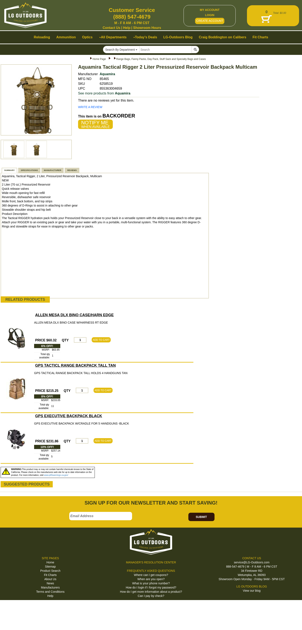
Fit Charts (50, 575)
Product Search (50, 570)
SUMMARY (9, 170)
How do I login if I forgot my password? (151, 587)
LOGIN (209, 15)
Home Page (99, 59)
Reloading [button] (42, 37)
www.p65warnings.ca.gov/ (56, 475)
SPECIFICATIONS (29, 170)
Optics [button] (87, 37)
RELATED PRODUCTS (25, 299)
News (50, 583)
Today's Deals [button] (145, 37)
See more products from (104, 93)
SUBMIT (201, 517)
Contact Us (111, 28)
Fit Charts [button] (260, 37)
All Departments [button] (113, 37)
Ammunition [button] (66, 37)
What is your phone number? (151, 583)
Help (126, 28)
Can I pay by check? (151, 596)
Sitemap (50, 566)
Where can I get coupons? (151, 575)
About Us (50, 579)
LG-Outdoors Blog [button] (178, 37)
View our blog (252, 590)
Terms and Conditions (50, 591)
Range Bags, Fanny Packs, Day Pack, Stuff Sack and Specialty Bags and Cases (161, 59)
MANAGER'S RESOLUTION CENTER (151, 562)
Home (50, 562)
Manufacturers (50, 587)
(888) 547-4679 (131, 17)
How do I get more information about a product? (151, 591)
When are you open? (151, 579)
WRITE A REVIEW (90, 107)
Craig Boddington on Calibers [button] (222, 37)
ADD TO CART (101, 339)
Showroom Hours (147, 28)
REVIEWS (72, 170)
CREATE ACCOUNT (209, 20)
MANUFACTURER (52, 170)
